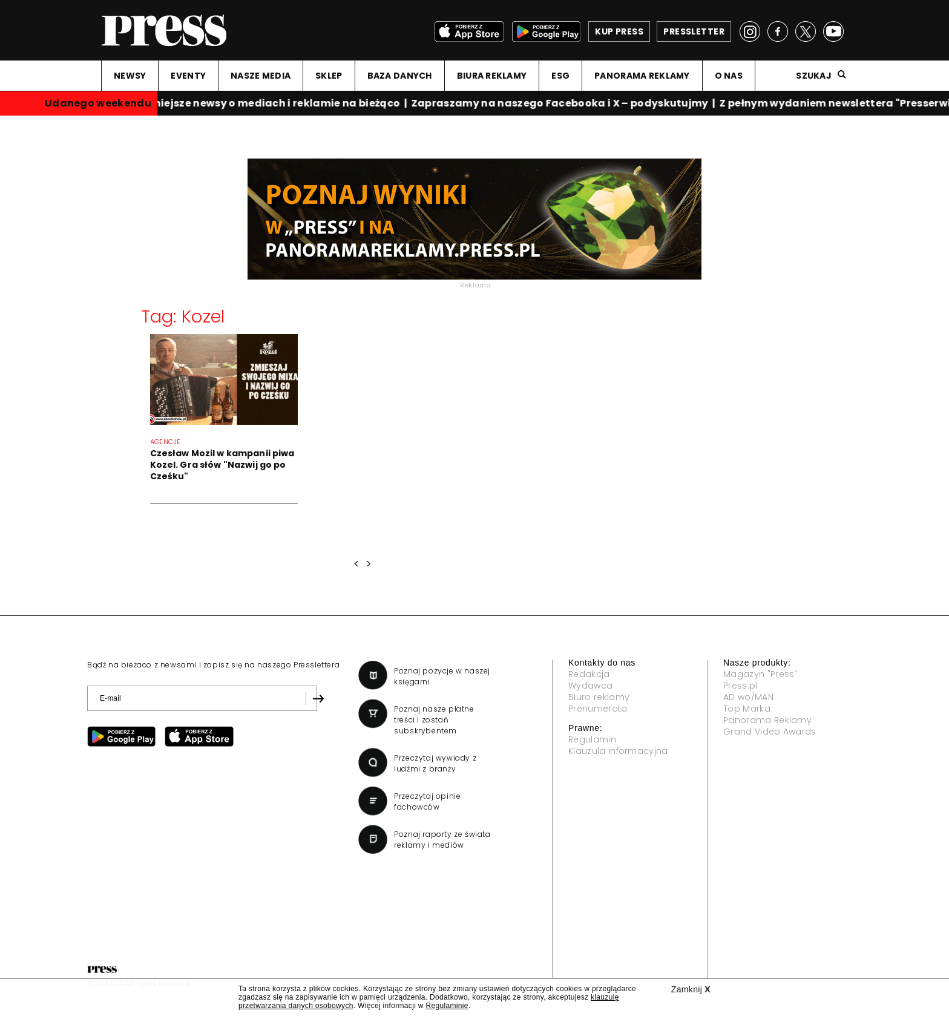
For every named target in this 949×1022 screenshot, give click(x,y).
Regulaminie (446, 1005)
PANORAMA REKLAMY (641, 76)
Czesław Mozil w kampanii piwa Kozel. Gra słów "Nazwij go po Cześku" (222, 464)
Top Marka (746, 709)
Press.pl (740, 686)
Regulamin (592, 739)
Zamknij (691, 989)
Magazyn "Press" (760, 674)
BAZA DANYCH (399, 76)
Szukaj (814, 76)
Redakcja (589, 674)
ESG (560, 76)
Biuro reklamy (598, 697)
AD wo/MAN (748, 697)
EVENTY (188, 76)
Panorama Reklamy (767, 720)
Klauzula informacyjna (618, 751)
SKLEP (328, 76)
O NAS (729, 76)
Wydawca (590, 686)
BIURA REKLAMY (492, 76)
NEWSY (130, 76)
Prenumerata (598, 709)
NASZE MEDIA (261, 76)
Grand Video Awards (769, 732)
